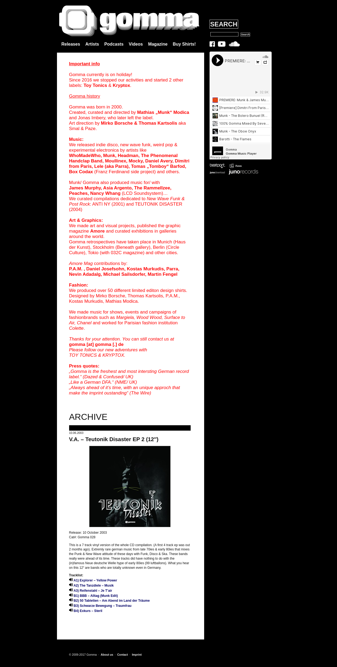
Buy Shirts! (184, 44)
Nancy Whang (105, 193)
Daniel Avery (158, 161)
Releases (70, 44)
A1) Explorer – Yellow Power (93, 580)
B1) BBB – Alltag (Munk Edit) (93, 596)
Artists (92, 44)
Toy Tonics (95, 85)
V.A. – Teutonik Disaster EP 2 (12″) (114, 439)
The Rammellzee (152, 187)
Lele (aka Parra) (111, 166)
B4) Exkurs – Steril (85, 611)
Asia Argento (117, 187)
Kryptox (121, 85)
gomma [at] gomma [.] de (96, 344)
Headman (128, 155)
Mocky (136, 161)
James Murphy (85, 187)
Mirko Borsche (117, 123)
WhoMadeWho (85, 155)
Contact (122, 654)
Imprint (136, 654)
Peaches (78, 193)
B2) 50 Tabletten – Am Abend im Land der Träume (109, 601)
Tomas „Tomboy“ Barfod (158, 166)
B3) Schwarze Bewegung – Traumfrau (100, 606)
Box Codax (81, 171)
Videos (136, 44)
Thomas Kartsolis (158, 123)
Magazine (157, 44)
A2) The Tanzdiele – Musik (91, 585)
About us (107, 654)
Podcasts (113, 44)
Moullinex (115, 161)
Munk (109, 155)
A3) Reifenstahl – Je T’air (90, 591)
